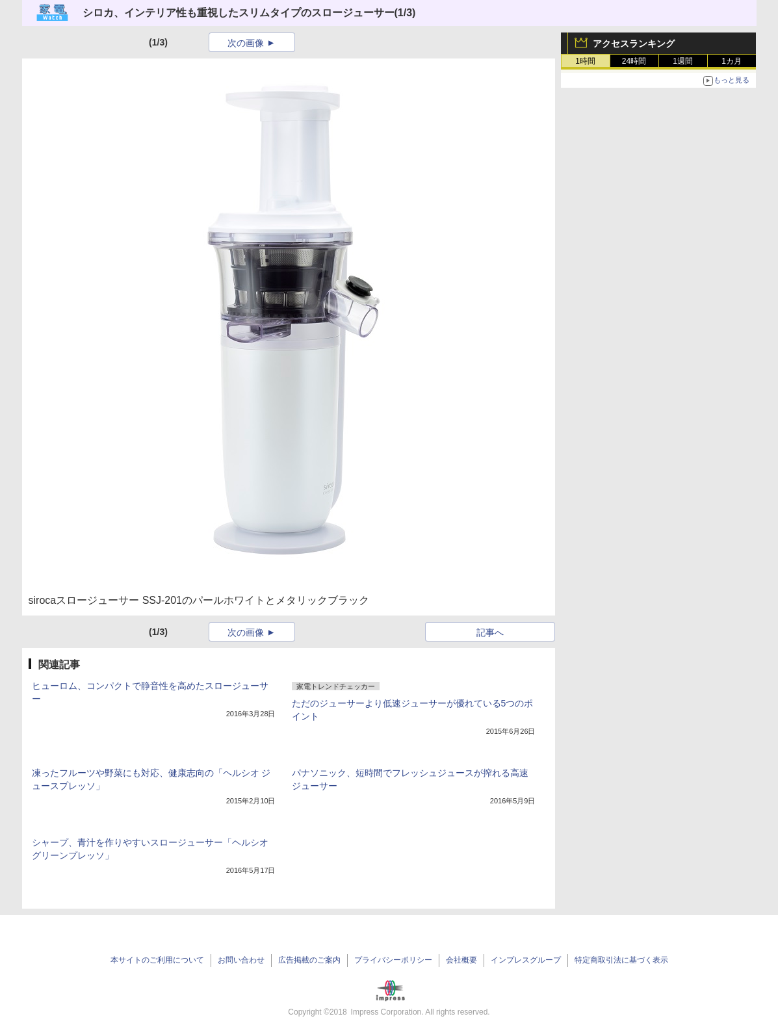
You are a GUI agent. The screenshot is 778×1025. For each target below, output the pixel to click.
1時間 (585, 61)
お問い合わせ (241, 960)
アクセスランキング (634, 43)
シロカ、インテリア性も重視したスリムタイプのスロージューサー (239, 12)
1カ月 (731, 61)
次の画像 (245, 43)
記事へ (490, 632)
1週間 (683, 61)
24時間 (634, 61)
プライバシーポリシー (393, 960)
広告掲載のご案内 (309, 960)
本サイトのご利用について (157, 960)
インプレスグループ (526, 960)
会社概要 (461, 960)
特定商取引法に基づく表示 (621, 960)
